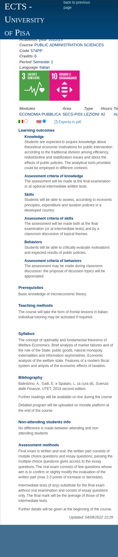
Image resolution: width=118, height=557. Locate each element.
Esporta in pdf (68, 122)
